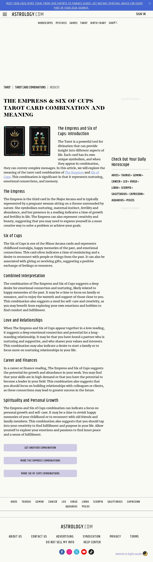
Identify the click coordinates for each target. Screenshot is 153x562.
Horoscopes (45, 23)
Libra (115, 188)
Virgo (133, 181)
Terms (134, 536)
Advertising (65, 536)
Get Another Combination (40, 447)
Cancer (116, 181)
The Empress (74, 172)
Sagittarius (119, 194)
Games (74, 23)
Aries (115, 175)
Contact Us (39, 536)
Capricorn (136, 194)
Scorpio (126, 188)
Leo (125, 181)
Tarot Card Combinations (30, 87)
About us (15, 536)
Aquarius (118, 200)
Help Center (92, 542)
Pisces (130, 200)
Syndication (92, 536)
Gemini (137, 175)
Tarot (84, 23)
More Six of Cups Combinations (40, 473)
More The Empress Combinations (40, 460)
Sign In (141, 14)
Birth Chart (98, 23)
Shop (112, 23)
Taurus (126, 175)
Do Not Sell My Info (60, 542)
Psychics (61, 23)
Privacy (115, 536)
